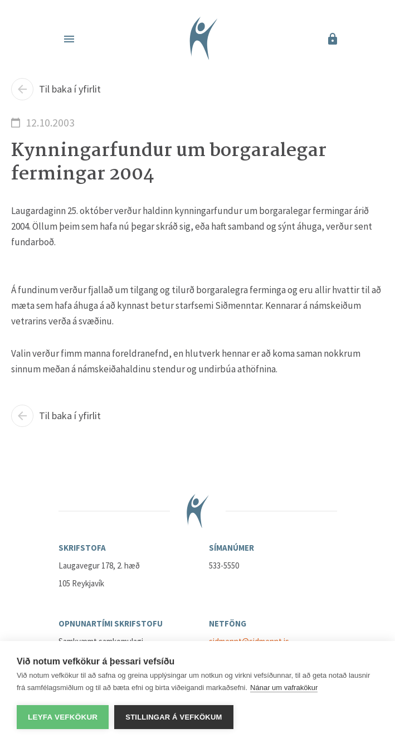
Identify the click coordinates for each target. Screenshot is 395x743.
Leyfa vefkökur (62, 717)
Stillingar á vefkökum (173, 717)
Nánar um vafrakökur (284, 687)
